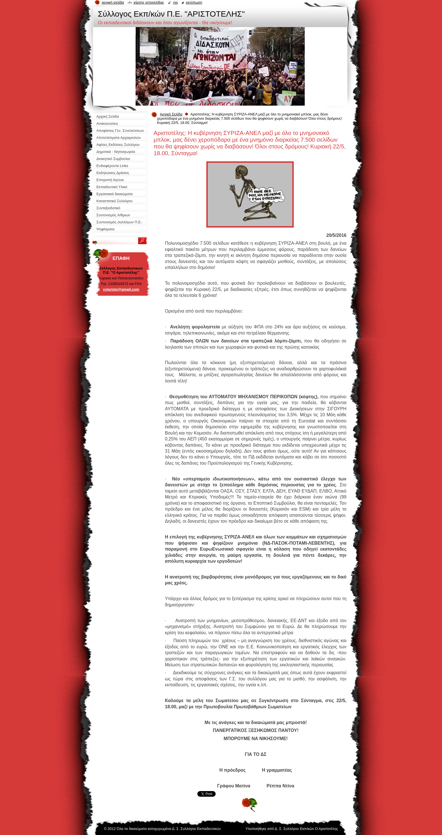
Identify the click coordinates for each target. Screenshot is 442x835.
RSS (175, 2)
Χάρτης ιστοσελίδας (148, 2)
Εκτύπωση (194, 2)
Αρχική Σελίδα (171, 114)
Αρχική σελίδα (113, 2)
